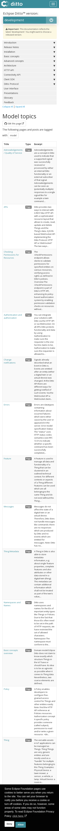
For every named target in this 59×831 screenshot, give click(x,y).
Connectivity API (29, 74)
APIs (6, 206)
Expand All (20, 106)
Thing (6, 740)
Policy (6, 689)
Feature (7, 458)
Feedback (9, 102)
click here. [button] (18, 816)
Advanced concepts (29, 61)
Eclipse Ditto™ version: (20, 13)
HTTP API (29, 70)
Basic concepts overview (11, 652)
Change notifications (10, 361)
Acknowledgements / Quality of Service (13, 151)
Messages (9, 506)
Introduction (29, 42)
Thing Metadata (11, 551)
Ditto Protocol (29, 84)
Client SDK (29, 79)
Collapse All (7, 106)
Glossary (8, 97)
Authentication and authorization (13, 316)
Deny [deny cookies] (9, 824)
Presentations (11, 93)
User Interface (11, 88)
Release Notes (29, 47)
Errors (7, 404)
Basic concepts (29, 56)
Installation (29, 51)
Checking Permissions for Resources (11, 254)
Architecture (29, 65)
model (13, 135)
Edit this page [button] (12, 123)
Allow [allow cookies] (21, 824)
